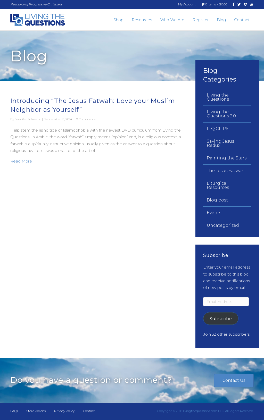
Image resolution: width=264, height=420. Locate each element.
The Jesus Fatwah (226, 170)
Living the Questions (218, 97)
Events (214, 212)
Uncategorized (223, 225)
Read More (21, 161)
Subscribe (221, 318)
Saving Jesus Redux (220, 143)
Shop (118, 19)
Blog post (217, 200)
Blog (221, 19)
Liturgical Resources (218, 185)
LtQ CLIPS (217, 128)
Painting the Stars (226, 158)
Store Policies (36, 411)
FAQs (14, 411)
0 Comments (85, 119)
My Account (187, 4)
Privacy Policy (64, 411)
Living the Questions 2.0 (221, 113)
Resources (142, 19)
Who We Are (172, 19)
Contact (242, 19)
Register (201, 19)
